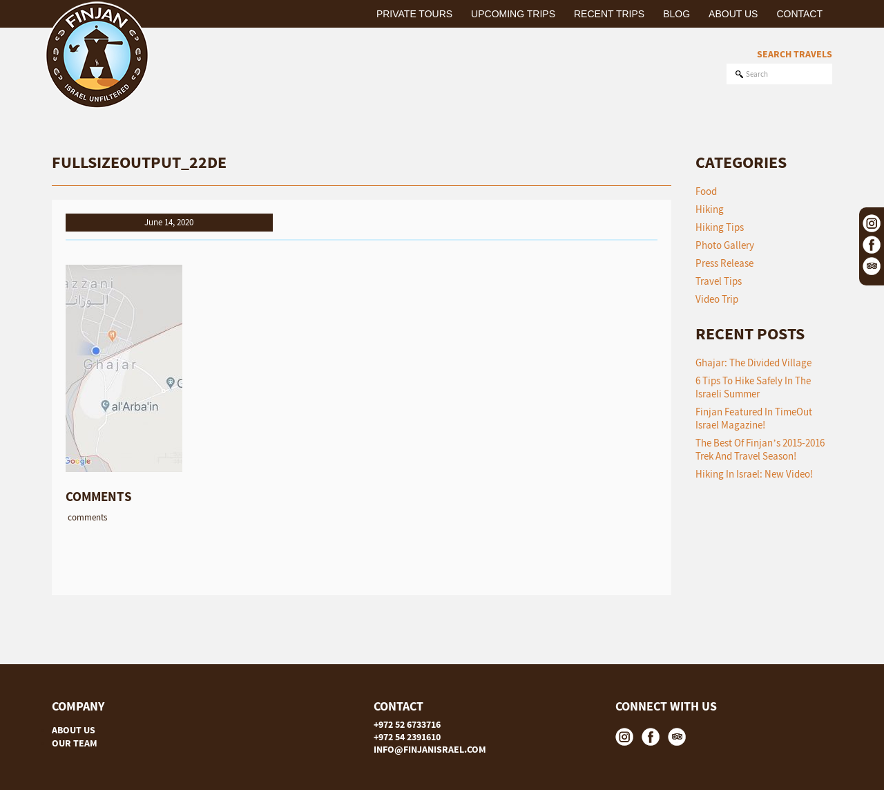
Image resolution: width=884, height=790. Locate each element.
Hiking (709, 209)
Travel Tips (718, 281)
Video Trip (716, 298)
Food (706, 191)
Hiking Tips (719, 227)
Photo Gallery (724, 245)
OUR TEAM (74, 743)
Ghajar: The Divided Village (753, 362)
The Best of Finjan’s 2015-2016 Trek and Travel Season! (760, 449)
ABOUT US (73, 730)
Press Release (724, 263)
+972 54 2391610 (407, 737)
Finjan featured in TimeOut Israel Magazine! (753, 418)
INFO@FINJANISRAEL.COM (430, 749)
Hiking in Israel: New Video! (754, 473)
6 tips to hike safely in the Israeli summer (753, 387)
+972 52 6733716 (407, 724)
